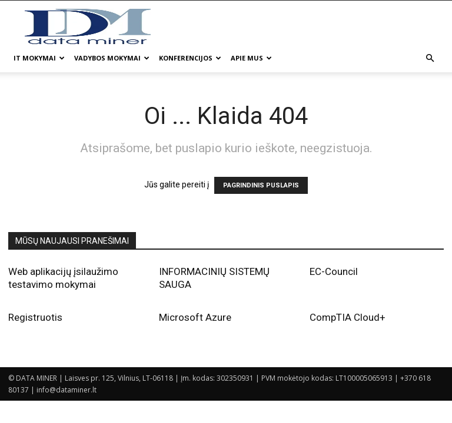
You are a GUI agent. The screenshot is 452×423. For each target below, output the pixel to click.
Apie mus (251, 57)
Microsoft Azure (195, 317)
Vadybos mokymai (111, 57)
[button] (430, 58)
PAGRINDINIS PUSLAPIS (261, 185)
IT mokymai (39, 57)
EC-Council (334, 271)
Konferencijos (190, 57)
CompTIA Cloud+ (347, 317)
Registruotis (35, 317)
